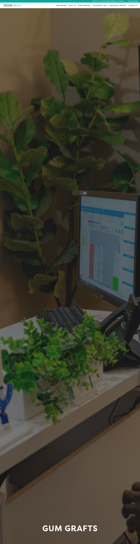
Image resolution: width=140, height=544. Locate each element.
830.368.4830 (133, 1)
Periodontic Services (117, 5)
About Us (72, 5)
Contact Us (132, 5)
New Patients (62, 5)
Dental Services (84, 5)
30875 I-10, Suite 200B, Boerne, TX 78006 (108, 1)
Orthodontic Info (100, 5)
